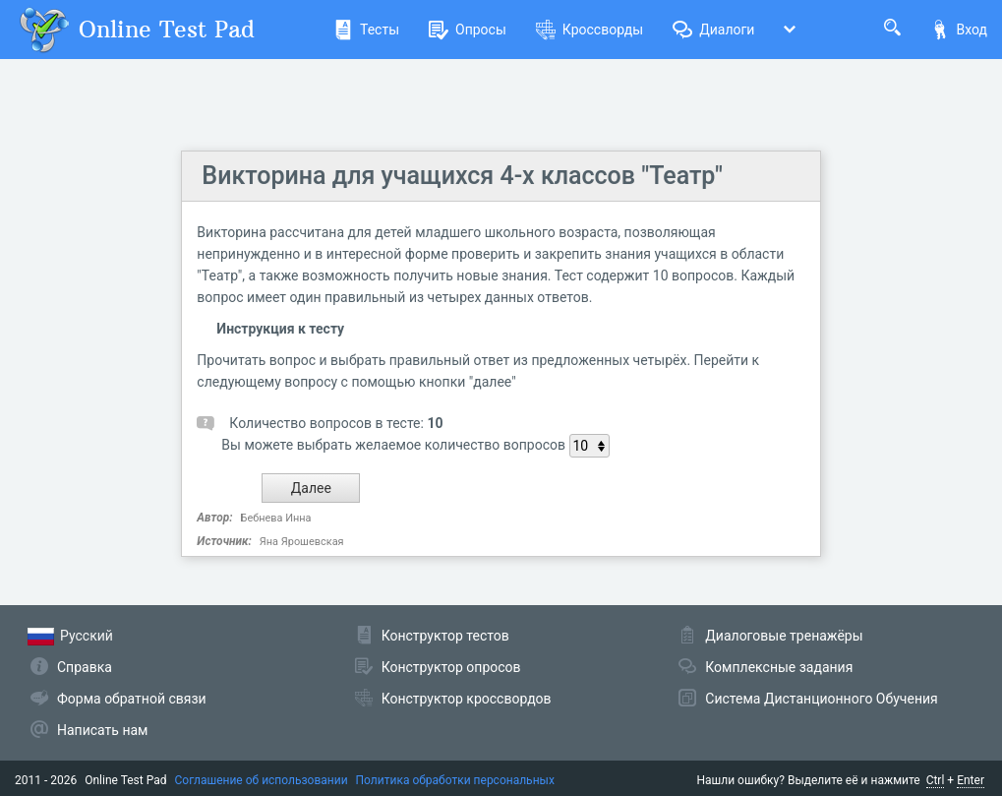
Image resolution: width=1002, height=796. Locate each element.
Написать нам (102, 730)
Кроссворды (589, 29)
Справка (84, 667)
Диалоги (713, 29)
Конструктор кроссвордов (467, 698)
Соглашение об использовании (261, 780)
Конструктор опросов (451, 667)
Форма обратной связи (131, 698)
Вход (958, 29)
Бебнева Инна (276, 518)
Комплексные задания (779, 667)
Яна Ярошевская (302, 541)
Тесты (366, 29)
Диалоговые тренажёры (783, 635)
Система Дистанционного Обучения (821, 698)
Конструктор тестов (445, 635)
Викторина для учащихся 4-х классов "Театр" (462, 175)
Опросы (467, 29)
